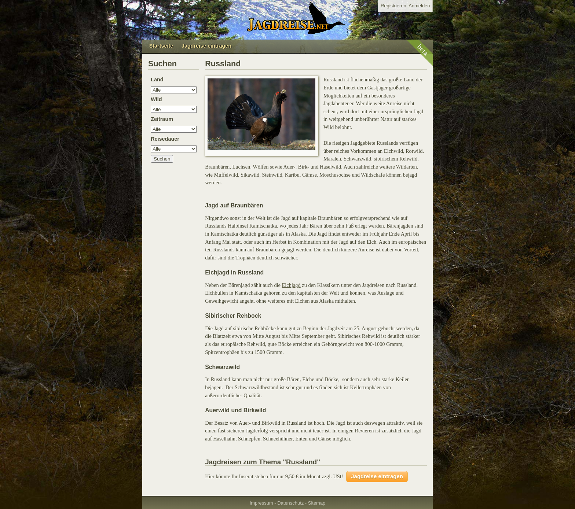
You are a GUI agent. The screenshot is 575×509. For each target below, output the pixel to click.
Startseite (161, 46)
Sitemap (317, 503)
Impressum (261, 503)
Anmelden (419, 5)
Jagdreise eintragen (206, 46)
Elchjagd (291, 285)
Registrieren (393, 5)
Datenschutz (290, 503)
